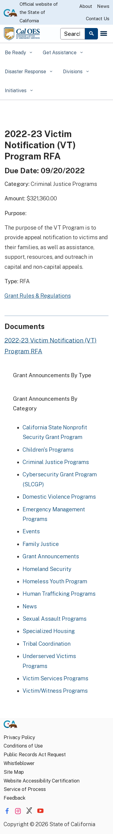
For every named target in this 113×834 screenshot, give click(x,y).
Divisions (73, 71)
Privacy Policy (19, 737)
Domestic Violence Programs (59, 497)
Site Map (14, 772)
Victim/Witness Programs (55, 691)
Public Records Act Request (35, 754)
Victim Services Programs (55, 678)
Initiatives (16, 90)
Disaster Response (26, 71)
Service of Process (25, 789)
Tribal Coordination (47, 644)
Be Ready (16, 52)
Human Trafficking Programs (59, 594)
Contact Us (97, 18)
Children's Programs (48, 450)
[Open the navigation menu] (103, 34)
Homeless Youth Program (55, 581)
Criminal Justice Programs (56, 462)
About (85, 6)
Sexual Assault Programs (54, 619)
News (103, 6)
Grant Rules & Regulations (38, 296)
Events (31, 531)
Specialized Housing (49, 631)
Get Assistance (60, 52)
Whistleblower (19, 763)
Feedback (14, 798)
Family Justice (41, 544)
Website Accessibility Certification (42, 781)
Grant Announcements (51, 556)
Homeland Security (47, 569)
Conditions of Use (23, 746)
